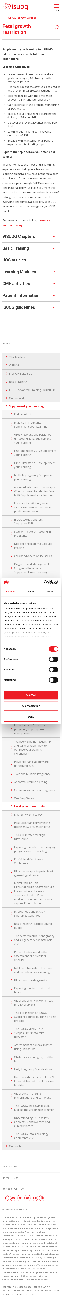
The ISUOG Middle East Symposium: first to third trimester (29, 1033)
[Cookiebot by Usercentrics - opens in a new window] (44, 582)
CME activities (16, 283)
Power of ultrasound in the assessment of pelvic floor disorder (30, 956)
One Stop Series (24, 798)
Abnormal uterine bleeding (30, 782)
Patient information (20, 295)
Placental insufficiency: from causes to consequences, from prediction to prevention (32, 507)
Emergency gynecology (28, 814)
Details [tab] (31, 591)
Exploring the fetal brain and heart (32, 990)
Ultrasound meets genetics (30, 980)
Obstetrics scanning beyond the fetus (33, 1059)
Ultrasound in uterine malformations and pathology (32, 1095)
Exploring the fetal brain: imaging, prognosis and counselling (35, 849)
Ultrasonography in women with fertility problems (34, 1002)
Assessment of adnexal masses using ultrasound (33, 1047)
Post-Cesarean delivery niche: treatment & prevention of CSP (33, 825)
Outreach (15, 1146)
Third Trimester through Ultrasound (29, 837)
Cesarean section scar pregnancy (34, 790)
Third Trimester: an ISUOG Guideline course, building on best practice (35, 1017)
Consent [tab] (11, 591)
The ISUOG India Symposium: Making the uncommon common (34, 1108)
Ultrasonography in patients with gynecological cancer (34, 873)
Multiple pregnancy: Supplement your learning (34, 477)
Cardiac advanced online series (33, 556)
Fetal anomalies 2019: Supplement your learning (35, 453)
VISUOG (14, 365)
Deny (31, 716)
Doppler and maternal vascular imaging (33, 546)
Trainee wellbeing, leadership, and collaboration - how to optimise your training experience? (32, 747)
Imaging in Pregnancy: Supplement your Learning (30, 424)
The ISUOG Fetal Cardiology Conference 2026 (31, 1136)
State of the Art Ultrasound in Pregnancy (32, 533)
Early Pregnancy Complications (33, 1069)
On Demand (16, 398)
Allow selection (31, 705)
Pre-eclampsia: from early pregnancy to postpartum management (30, 729)
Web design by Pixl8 (14, 1209)
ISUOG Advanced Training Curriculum (32, 390)
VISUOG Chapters (18, 236)
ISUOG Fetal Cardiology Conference (28, 861)
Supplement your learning (22, 18)
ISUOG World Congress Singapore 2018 (28, 521)
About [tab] (50, 591)
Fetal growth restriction (30, 806)
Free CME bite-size (20, 373)
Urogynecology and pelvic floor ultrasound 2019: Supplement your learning (33, 438)
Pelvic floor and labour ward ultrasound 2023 (31, 764)
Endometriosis (23, 414)
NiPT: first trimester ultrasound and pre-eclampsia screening (33, 970)
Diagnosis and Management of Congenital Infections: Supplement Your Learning (33, 568)
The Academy (17, 357)
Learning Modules (19, 271)
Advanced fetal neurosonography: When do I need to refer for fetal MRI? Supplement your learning (35, 491)
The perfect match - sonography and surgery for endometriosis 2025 (34, 940)
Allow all (31, 695)
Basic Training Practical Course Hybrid (33, 926)
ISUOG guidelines (18, 307)
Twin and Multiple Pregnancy (32, 774)
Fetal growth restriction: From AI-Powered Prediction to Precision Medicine (34, 1081)
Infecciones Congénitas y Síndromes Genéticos (29, 913)
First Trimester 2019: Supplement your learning (34, 465)
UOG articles (14, 260)
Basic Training (15, 248)
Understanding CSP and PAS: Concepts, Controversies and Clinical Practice (32, 1122)
